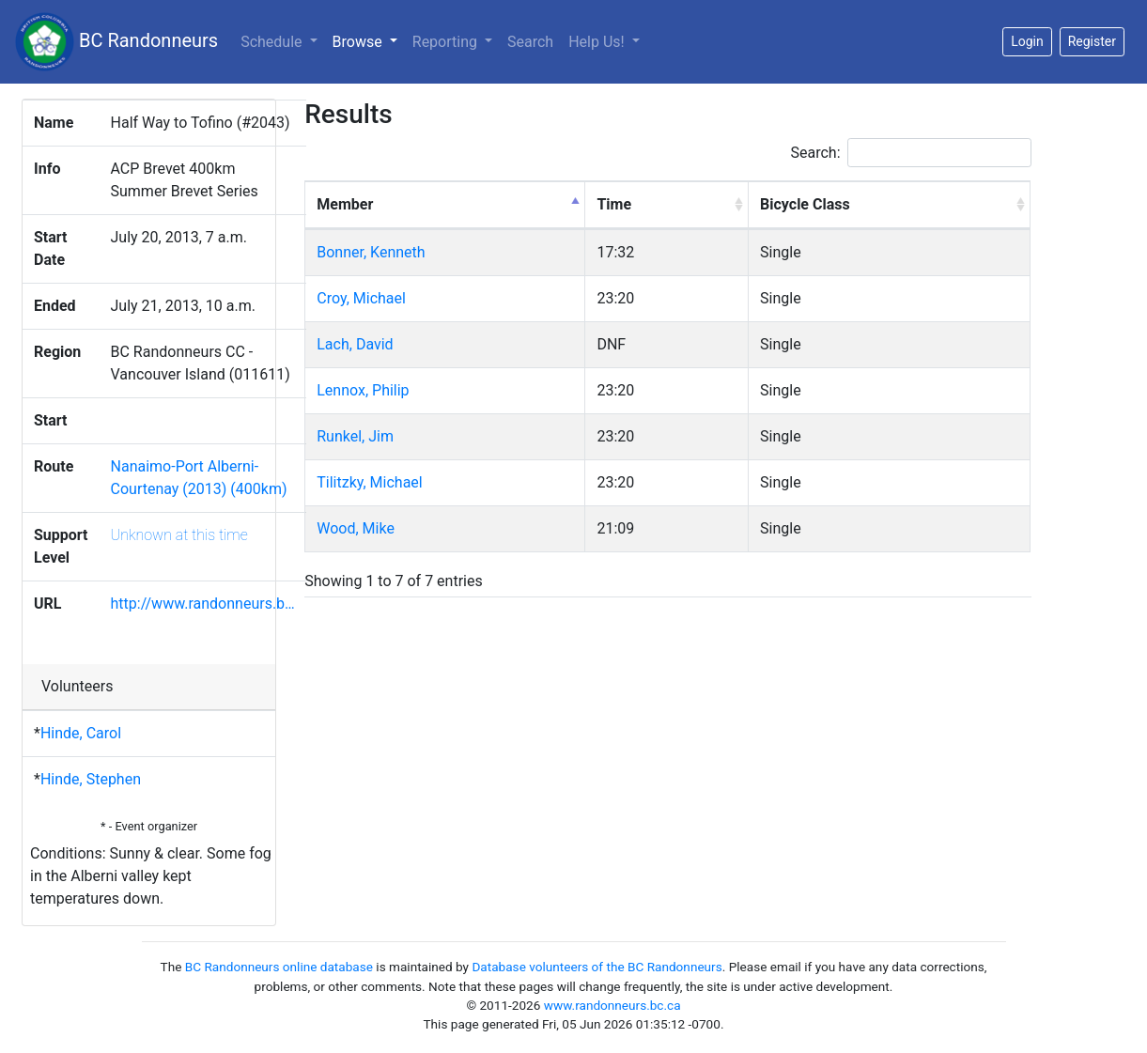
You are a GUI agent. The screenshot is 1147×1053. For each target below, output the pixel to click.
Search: (911, 152)
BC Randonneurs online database (279, 966)
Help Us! (598, 42)
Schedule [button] (272, 42)
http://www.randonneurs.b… (203, 603)
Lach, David (355, 344)
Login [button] (1027, 41)
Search (530, 42)
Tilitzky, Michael (369, 482)
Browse (369, 40)
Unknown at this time (179, 535)
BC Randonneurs (116, 41)
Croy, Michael (361, 298)
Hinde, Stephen (90, 779)
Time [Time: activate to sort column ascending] (614, 204)
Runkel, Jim (355, 436)
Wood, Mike (356, 528)
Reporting (446, 42)
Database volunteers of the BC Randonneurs (596, 966)
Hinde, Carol (80, 733)
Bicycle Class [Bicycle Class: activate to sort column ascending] (805, 204)
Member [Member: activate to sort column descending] (345, 204)
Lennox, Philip (363, 390)
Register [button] (1092, 41)
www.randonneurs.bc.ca (612, 1005)
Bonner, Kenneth (371, 252)
